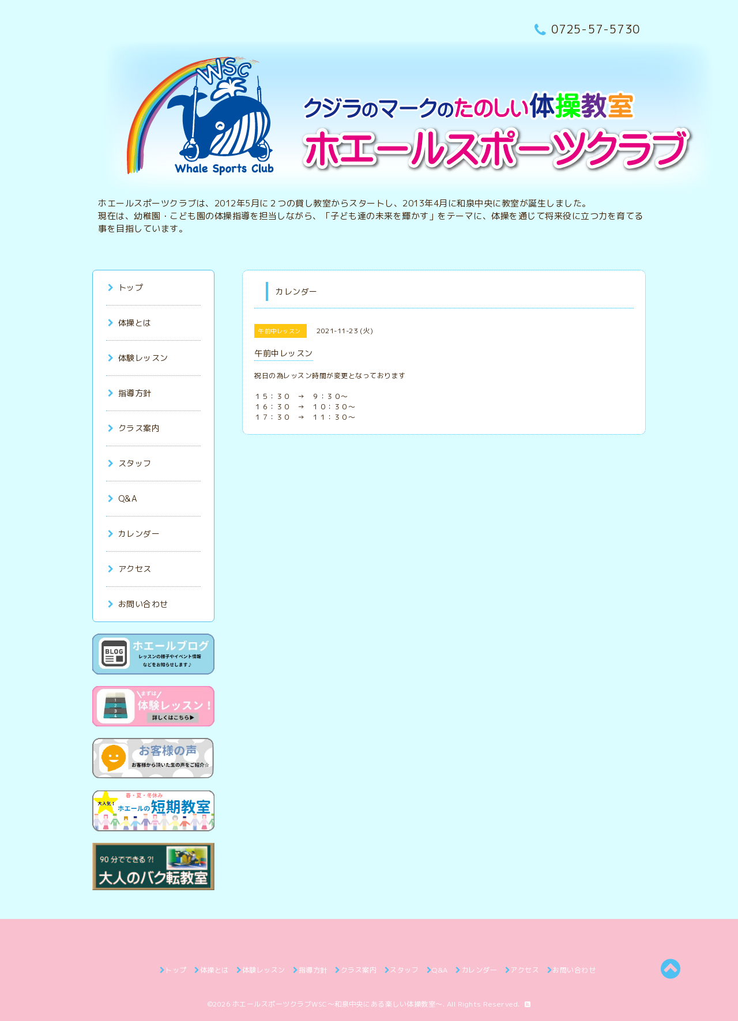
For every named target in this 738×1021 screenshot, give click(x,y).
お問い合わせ (138, 603)
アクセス (130, 568)
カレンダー (134, 533)
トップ (125, 287)
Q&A (122, 498)
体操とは (130, 322)
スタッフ (130, 463)
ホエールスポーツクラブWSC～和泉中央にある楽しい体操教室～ (337, 1004)
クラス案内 (134, 428)
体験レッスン (138, 357)
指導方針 (130, 392)
